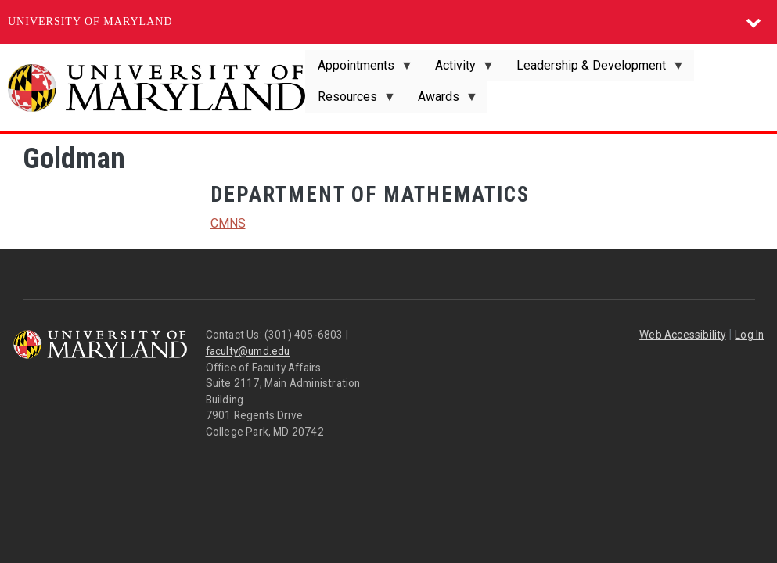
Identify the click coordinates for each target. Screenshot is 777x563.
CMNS (228, 223)
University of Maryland (90, 21)
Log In (749, 334)
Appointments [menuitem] (359, 69)
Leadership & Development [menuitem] (594, 69)
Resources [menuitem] (350, 101)
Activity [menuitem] (459, 69)
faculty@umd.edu (248, 351)
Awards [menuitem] (441, 101)
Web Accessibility (682, 334)
